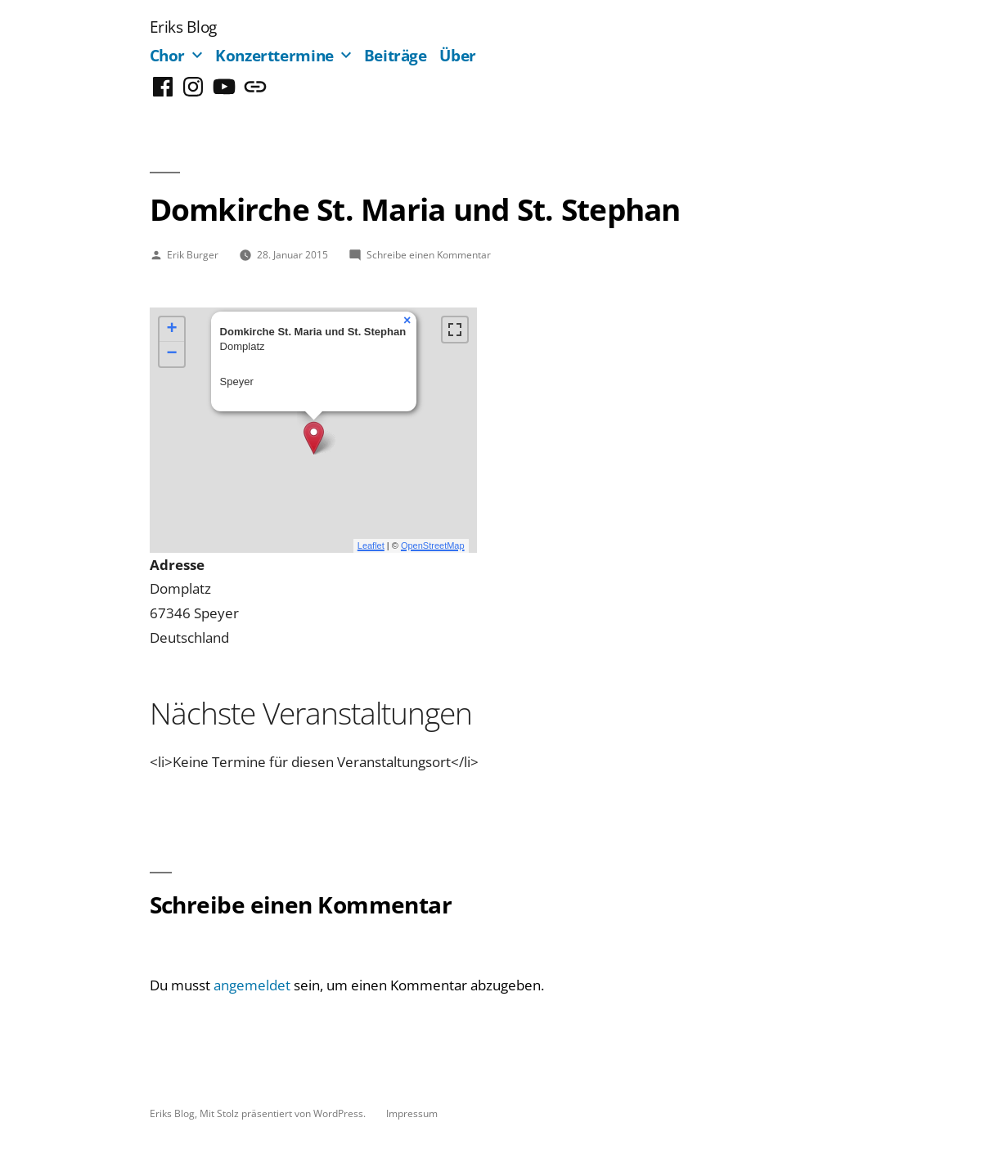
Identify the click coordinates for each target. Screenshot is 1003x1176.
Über (457, 55)
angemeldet (252, 985)
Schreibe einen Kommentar (429, 254)
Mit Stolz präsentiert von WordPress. (284, 1113)
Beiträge (395, 55)
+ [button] (171, 329)
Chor (168, 55)
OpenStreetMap (433, 545)
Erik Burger (192, 254)
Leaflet (371, 545)
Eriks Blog (183, 26)
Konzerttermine (274, 55)
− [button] (171, 354)
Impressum (412, 1113)
